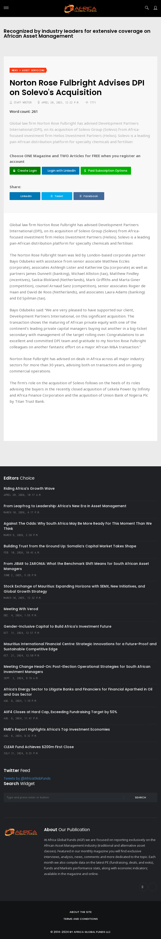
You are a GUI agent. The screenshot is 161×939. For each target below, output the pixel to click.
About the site (81, 912)
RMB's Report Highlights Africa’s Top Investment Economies (57, 729)
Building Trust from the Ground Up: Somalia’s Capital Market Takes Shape (70, 546)
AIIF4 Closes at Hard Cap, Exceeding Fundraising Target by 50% (60, 711)
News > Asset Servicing (28, 70)
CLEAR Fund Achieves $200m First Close (39, 746)
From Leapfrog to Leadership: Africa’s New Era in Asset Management (65, 505)
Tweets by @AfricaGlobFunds (27, 778)
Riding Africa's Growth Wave (29, 488)
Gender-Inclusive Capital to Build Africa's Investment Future (57, 626)
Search (140, 797)
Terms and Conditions (80, 919)
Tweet (57, 196)
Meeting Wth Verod (21, 608)
